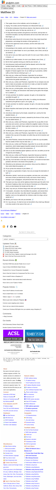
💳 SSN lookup (28, 418)
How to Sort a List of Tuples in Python (12, 283)
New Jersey (16, 486)
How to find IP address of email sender (13, 291)
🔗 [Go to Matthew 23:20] (11, 110)
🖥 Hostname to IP (29, 397)
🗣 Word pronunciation (9, 449)
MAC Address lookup (40, 6)
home (2, 17)
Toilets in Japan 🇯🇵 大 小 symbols (11, 297)
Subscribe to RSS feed (9, 395)
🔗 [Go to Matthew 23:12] (25, 66)
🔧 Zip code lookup (29, 420)
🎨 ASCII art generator (30, 444)
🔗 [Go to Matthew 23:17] (18, 97)
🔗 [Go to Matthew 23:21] (16, 115)
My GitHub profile (7, 402)
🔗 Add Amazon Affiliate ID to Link (33, 463)
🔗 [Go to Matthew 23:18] (33, 101)
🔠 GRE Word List (8, 418)
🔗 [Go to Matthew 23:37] (13, 197)
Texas (4, 477)
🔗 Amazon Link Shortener (31, 460)
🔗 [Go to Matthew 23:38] (32, 199)
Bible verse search (31, 17)
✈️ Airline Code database (10, 425)
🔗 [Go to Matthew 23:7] (46, 48)
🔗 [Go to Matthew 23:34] (45, 179)
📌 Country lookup (29, 425)
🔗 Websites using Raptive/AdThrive (33, 472)
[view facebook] (7, 227)
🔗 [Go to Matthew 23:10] (44, 59)
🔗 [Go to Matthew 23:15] (29, 86)
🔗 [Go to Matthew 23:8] (14, 52)
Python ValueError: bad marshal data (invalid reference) (17, 280)
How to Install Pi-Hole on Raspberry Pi (13, 277)
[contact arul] (15, 227)
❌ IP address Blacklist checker (32, 385)
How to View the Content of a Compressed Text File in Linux (18, 273)
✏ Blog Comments (7, 317)
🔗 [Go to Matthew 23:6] (14, 45)
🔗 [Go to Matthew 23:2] (42, 25)
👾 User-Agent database (9, 451)
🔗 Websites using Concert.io (31, 484)
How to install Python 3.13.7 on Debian (13, 294)
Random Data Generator (11, 250)
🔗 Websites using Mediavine (31, 467)
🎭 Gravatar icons (8, 453)
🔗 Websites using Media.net (31, 486)
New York (9, 474)
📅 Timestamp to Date (30, 442)
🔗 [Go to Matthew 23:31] (25, 166)
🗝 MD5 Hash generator (30, 432)
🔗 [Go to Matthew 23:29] (46, 157)
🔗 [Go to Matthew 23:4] (14, 37)
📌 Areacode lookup (29, 423)
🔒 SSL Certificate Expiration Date (33, 390)
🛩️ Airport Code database (10, 423)
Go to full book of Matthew (8, 210)
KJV (11, 17)
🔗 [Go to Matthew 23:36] (47, 188)
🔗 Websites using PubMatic (31, 479)
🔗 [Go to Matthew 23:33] (9, 173)
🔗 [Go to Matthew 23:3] (35, 30)
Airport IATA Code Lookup (11, 247)
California (10, 472)
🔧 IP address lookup (29, 381)
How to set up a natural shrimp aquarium (13, 306)
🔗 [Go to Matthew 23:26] (32, 141)
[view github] (11, 227)
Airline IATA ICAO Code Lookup (13, 249)
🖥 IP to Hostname (29, 395)
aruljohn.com (12, 3)
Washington (10, 477)
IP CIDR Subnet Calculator (12, 252)
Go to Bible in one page (7, 217)
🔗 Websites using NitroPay (31, 474)
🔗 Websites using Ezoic (30, 465)
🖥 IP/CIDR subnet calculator (31, 399)
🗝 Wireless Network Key (30, 411)
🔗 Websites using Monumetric (32, 477)
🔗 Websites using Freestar (31, 488)
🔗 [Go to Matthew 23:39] (31, 204)
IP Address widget (8, 406)
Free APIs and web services (10, 411)
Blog (8, 6)
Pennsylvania (19, 474)
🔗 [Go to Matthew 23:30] (35, 161)
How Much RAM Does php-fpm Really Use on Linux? (16, 264)
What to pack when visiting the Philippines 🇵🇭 (14, 300)
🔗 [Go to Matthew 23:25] (11, 137)
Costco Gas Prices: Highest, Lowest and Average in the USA (20, 254)
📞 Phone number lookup (30, 392)
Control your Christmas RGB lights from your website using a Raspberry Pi (22, 310)
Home (3, 6)
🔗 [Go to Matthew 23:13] (30, 73)
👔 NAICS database (8, 420)
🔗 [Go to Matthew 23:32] (32, 168)
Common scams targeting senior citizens (13, 303)
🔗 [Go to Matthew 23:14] (27, 79)
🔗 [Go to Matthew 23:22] (20, 119)
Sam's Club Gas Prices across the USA (15, 256)
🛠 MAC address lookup (30, 378)
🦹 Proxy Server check (9, 458)
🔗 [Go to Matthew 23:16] (15, 92)
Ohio (14, 474)
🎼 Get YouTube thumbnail (31, 430)
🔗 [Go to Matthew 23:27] (34, 148)
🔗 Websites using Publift (30, 481)
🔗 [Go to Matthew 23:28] (21, 152)
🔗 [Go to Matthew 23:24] (42, 130)
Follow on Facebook (8, 397)
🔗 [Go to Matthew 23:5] (39, 41)
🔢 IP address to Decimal (30, 388)
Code (18, 6)
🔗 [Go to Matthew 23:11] (39, 62)
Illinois (10, 486)
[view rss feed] (4, 227)
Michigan (16, 472)
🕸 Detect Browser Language (11, 456)
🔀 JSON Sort (28, 435)
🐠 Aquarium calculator (30, 439)
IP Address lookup (7, 8)
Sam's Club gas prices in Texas (11, 484)
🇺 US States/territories (30, 416)
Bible (13, 6)
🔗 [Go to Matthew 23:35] (35, 186)
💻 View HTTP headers (30, 402)
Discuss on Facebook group (10, 399)
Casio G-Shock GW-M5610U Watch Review (14, 267)
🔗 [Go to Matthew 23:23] (17, 128)
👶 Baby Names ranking (9, 446)
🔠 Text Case (27, 437)
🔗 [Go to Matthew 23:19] (11, 106)
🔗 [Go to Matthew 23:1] (39, 23)
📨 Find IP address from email (32, 383)
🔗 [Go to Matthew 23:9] (13, 57)
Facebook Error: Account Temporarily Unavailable (15, 270)
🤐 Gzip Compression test (10, 460)
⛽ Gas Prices (27, 6)
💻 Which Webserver (29, 404)
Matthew (16, 17)
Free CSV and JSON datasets (11, 409)
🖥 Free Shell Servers (9, 416)
